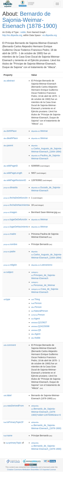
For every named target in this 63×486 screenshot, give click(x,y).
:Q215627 (39, 322)
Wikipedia (34, 467)
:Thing (35, 299)
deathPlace (11, 138)
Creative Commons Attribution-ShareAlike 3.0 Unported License (31, 469)
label (7, 395)
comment (10, 345)
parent (8, 145)
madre (10, 234)
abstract (9, 80)
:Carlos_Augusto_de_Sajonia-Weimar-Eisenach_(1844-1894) (46, 149)
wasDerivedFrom (14, 405)
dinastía (10, 187)
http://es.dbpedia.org (12, 35)
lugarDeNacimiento (16, 226)
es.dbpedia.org (49, 35)
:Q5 (36, 330)
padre (9, 251)
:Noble (35, 338)
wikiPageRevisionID (15, 180)
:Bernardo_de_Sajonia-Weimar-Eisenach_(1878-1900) (46, 425)
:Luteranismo (41, 265)
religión (10, 265)
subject (8, 272)
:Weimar (39, 131)
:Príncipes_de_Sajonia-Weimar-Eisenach (43, 275)
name (8, 435)
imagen (10, 212)
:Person (36, 303)
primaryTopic (13, 443)
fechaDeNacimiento (16, 205)
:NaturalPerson (39, 311)
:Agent (35, 318)
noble (23, 32)
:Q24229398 (40, 326)
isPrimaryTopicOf (13, 422)
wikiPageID (11, 166)
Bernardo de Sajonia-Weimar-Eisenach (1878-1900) (29, 20)
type (7, 299)
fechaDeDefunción (16, 198)
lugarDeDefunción (15, 219)
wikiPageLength (13, 173)
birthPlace (10, 131)
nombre (10, 244)
